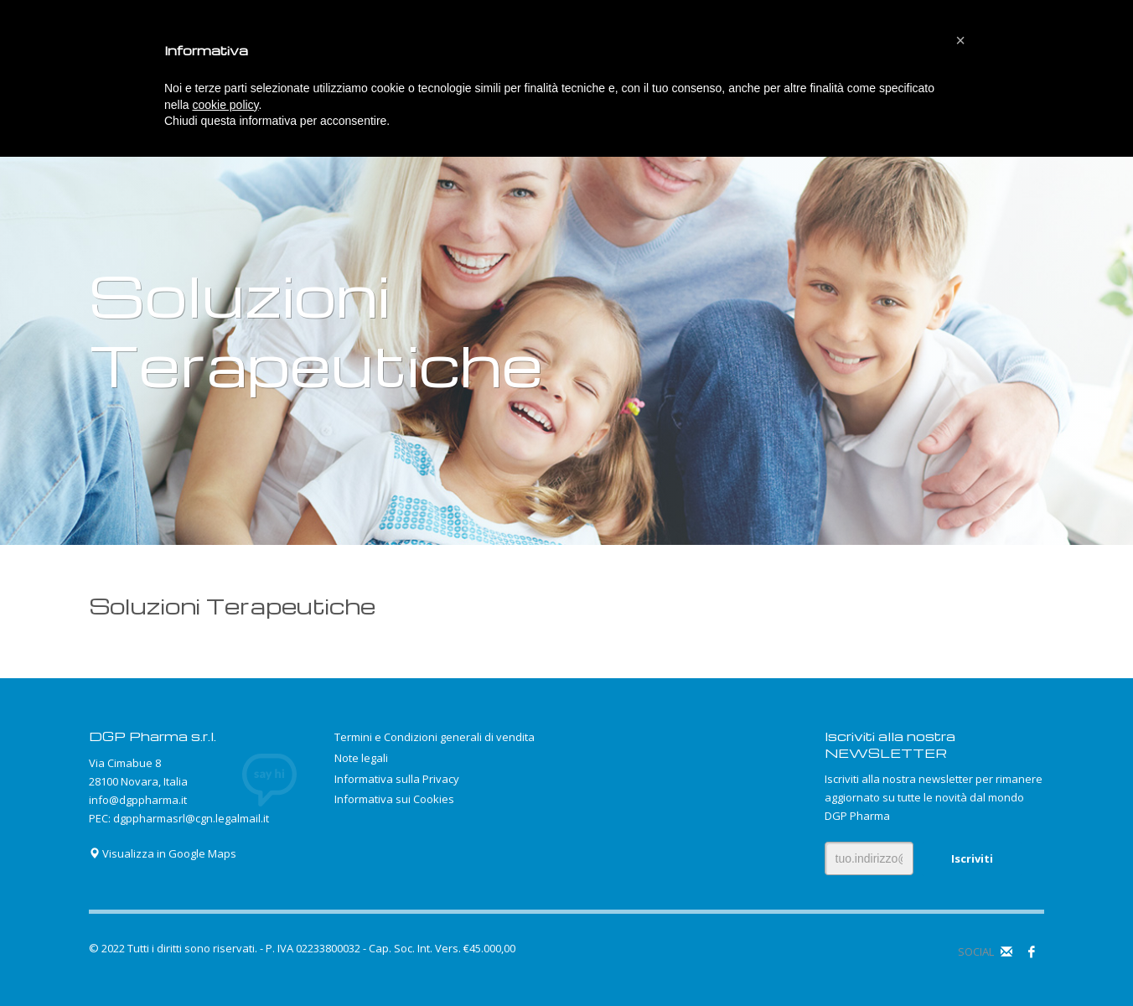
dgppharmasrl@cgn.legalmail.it (191, 818)
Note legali (361, 757)
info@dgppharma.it (138, 799)
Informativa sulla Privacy (396, 778)
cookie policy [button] (225, 104)
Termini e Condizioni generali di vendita (434, 736)
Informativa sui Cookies (394, 798)
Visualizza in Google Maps (162, 853)
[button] (960, 40)
